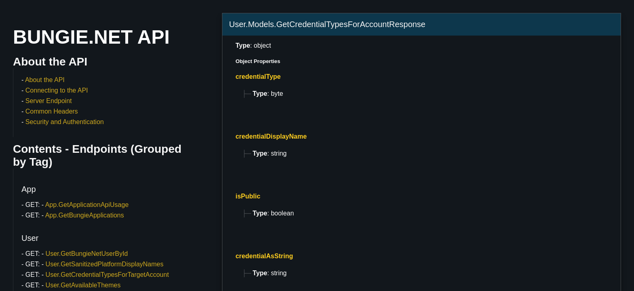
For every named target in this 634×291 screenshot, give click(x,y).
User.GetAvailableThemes (83, 285)
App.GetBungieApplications (84, 215)
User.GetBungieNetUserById (87, 253)
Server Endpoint (48, 100)
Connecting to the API (56, 90)
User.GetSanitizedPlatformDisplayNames (105, 264)
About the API (45, 79)
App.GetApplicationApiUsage (87, 204)
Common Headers (51, 111)
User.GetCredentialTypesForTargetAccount (107, 274)
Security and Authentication (64, 121)
